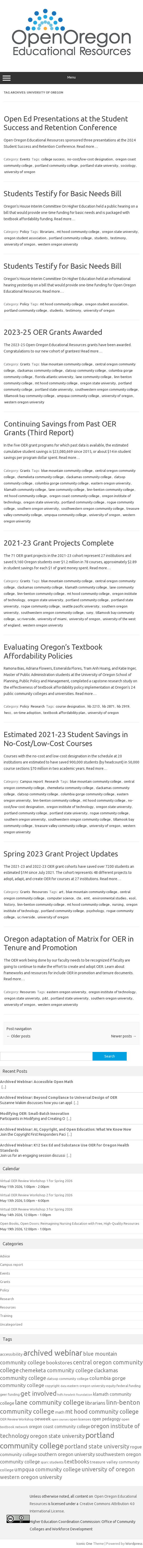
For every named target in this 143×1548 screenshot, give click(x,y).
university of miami (52, 619)
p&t (45, 998)
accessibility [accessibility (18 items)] (11, 1354)
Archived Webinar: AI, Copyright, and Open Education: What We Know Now (65, 1129)
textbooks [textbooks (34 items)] (76, 1461)
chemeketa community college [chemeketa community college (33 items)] (56, 1370)
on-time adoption (27, 712)
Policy (24, 231)
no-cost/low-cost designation (90, 159)
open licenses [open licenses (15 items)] (80, 1419)
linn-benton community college (110, 489)
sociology (128, 165)
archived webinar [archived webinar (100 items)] (52, 1353)
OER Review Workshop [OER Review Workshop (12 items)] (17, 1419)
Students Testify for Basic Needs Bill (62, 193)
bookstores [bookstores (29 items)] (59, 1362)
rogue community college (40, 606)
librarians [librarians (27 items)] (95, 1403)
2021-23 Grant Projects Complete (59, 543)
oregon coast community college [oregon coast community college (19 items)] (59, 1426)
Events (25, 159)
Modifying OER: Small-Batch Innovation (34, 1113)
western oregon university (58, 244)
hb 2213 (94, 706)
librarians (47, 231)
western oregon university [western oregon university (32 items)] (31, 1477)
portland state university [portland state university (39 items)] (96, 1446)
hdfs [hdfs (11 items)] (60, 1394)
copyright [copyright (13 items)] (52, 1386)
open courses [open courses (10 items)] (60, 1419)
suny (89, 612)
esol (132, 898)
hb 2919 (123, 706)
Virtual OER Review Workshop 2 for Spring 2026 (36, 1195)
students (101, 238)
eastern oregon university (110, 483)
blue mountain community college (67, 364)
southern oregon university (38, 508)
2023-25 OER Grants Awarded (53, 332)
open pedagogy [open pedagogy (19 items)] (106, 1419)
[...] (3, 1087)
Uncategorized (11, 1324)
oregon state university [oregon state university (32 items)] (57, 1436)
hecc (7, 712)
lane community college (93, 377)
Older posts (18, 1036)
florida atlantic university (54, 377)
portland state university (99, 165)
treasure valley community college (61, 825)
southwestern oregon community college (106, 389)
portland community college (56, 165)
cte (78, 898)
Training (6, 1315)
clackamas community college (40, 370)
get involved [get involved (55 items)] (39, 1393)
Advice (5, 1256)
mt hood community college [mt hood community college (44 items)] (102, 1411)
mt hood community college (78, 231)
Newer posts (123, 1036)
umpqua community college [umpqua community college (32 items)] (47, 1469)
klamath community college (25, 489)
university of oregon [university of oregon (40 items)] (108, 1469)
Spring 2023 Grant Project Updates (61, 854)
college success (53, 159)
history (9, 904)
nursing (118, 904)
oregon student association (25, 238)
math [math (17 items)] (59, 1412)
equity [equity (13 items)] (111, 1386)
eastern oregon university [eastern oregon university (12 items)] (86, 1386)
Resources (40, 892)
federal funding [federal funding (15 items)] (128, 1386)
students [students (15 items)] (56, 1462)
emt (87, 898)
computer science (60, 898)
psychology (95, 911)
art (61, 892)
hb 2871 (108, 706)
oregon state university (119, 231)
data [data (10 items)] (63, 1386)
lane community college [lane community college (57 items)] (49, 1402)
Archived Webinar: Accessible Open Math (36, 1082)
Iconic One (84, 1543)
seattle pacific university (80, 606)
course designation (70, 706)
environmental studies (109, 898)
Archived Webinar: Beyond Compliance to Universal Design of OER (58, 1097)
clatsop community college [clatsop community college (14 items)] (68, 1379)
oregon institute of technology (70, 807)
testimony (118, 238)
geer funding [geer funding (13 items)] (10, 1394)
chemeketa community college (40, 477)
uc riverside (26, 619)
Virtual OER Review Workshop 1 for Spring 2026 (36, 1181)
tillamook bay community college (29, 396)
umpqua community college (78, 396)
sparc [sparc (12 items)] (45, 1462)
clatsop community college (85, 370)
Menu (71, 78)
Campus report (31, 781)
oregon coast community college (74, 496)
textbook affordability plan (64, 712)
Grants (25, 364)
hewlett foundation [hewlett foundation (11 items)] (78, 1394)
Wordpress (133, 1543)
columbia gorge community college (62, 483)
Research (38, 706)
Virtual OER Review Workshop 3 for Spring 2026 (36, 1209)
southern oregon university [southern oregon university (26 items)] (66, 1454)
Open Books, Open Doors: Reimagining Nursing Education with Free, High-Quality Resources (69, 1223)
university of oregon (19, 172)
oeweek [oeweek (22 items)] (42, 1418)
